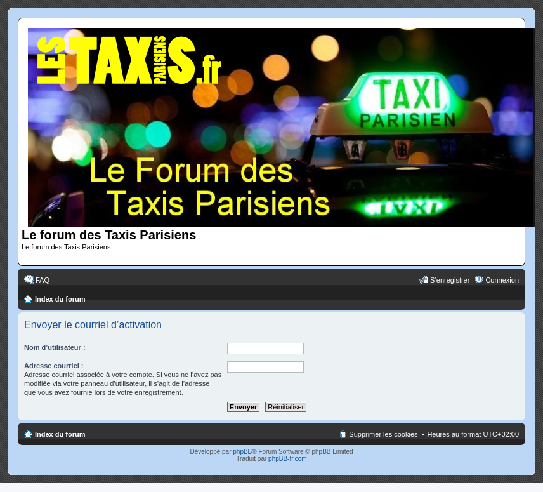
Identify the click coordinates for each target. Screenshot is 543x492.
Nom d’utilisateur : (55, 347)
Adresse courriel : (54, 365)
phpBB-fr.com (287, 458)
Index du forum (60, 299)
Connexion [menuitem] (502, 280)
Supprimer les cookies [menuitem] (383, 434)
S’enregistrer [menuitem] (449, 280)
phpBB (242, 451)
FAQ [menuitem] (42, 280)
